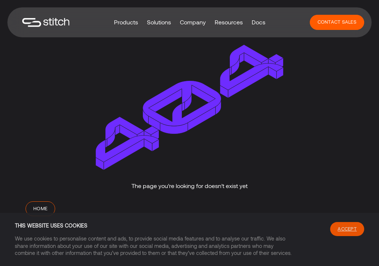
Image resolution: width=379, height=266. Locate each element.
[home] (46, 22)
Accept (347, 229)
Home (40, 208)
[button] (126, 22)
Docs (258, 21)
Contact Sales (337, 22)
